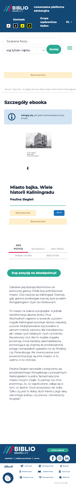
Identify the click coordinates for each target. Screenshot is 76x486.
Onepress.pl (26, 477)
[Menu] (69, 48)
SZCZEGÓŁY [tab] (38, 248)
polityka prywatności (23, 458)
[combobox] (26, 50)
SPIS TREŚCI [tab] (57, 248)
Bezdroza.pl (25, 471)
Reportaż (17, 89)
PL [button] (68, 22)
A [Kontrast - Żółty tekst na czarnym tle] (29, 25)
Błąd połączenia (38, 75)
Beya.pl (64, 466)
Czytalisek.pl (45, 471)
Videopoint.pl (46, 477)
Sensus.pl (64, 471)
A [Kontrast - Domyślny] (9, 25)
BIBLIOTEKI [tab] (53, 255)
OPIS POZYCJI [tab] (18, 247)
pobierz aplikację (57, 450)
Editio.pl (64, 477)
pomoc (36, 458)
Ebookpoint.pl (46, 466)
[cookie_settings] (8, 478)
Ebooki (8, 89)
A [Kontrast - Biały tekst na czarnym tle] (15, 25)
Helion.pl (26, 466)
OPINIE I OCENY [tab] (23, 255)
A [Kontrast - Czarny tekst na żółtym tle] (22, 25)
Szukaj (53, 49)
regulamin (9, 458)
